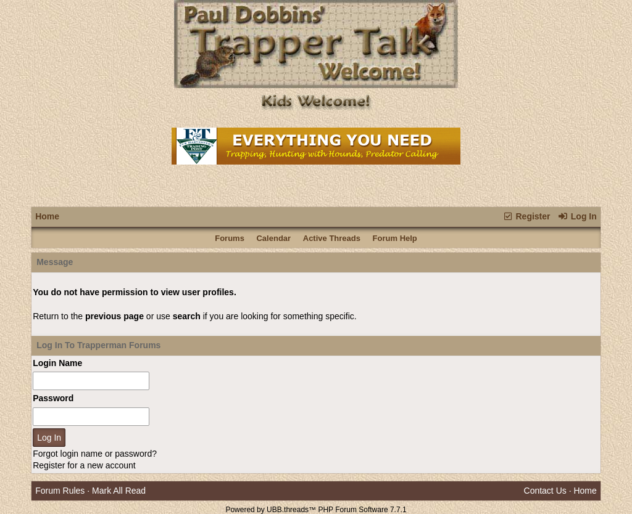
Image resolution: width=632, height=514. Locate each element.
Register (526, 216)
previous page (114, 316)
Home (47, 216)
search (187, 316)
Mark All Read (119, 491)
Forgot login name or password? (95, 454)
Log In (576, 216)
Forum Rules (60, 491)
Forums (229, 238)
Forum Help (395, 238)
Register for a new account (84, 465)
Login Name (57, 363)
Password (53, 398)
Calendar (273, 238)
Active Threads (331, 238)
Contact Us (545, 491)
